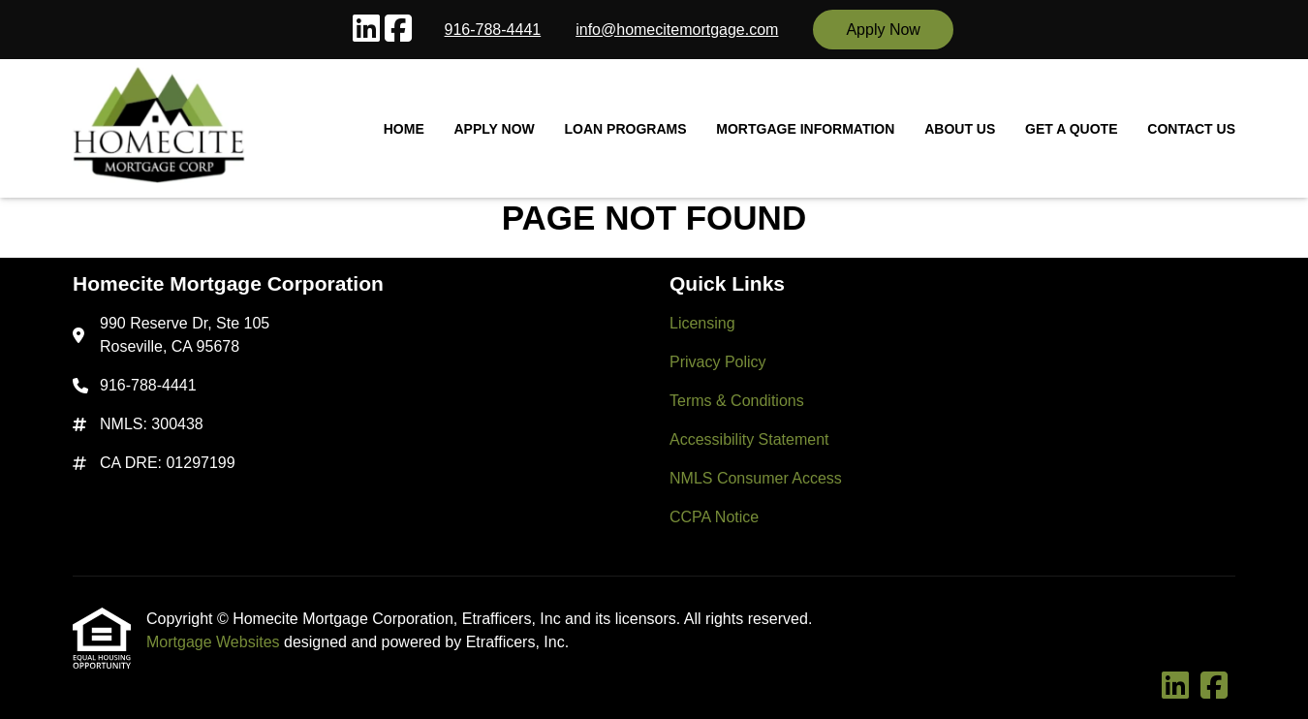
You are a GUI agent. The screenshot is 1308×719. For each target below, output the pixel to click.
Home (404, 129)
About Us (959, 129)
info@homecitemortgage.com (677, 29)
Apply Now (882, 29)
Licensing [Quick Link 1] (702, 323)
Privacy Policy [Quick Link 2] (718, 362)
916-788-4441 (493, 29)
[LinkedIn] (366, 30)
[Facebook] (398, 30)
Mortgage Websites (215, 642)
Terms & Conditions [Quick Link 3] (737, 400)
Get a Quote (1071, 129)
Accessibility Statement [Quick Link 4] (749, 439)
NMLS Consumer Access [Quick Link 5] (756, 478)
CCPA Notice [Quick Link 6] (714, 517)
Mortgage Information (805, 129)
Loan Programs (626, 129)
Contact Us (1191, 129)
